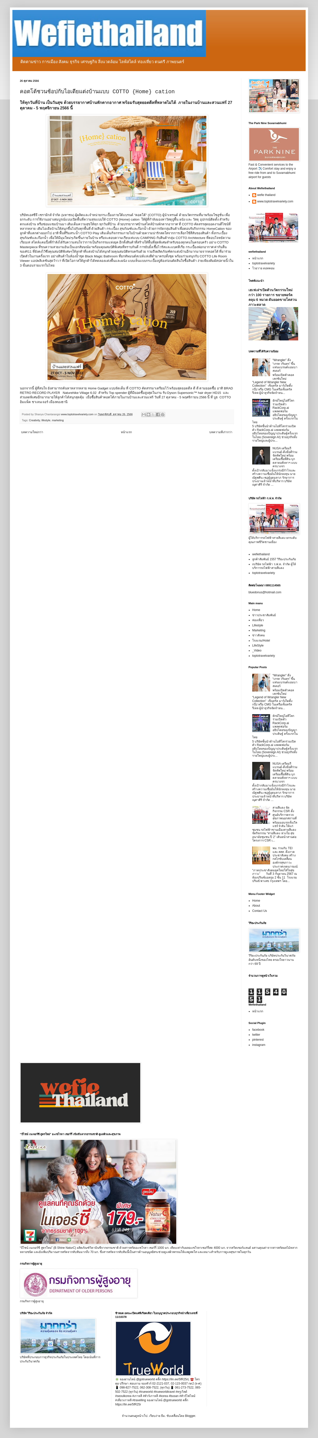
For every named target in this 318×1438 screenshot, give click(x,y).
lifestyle (45, 420)
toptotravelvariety (263, 263)
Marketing (258, 630)
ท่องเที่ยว (258, 620)
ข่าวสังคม (258, 635)
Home (256, 610)
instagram (258, 1045)
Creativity (34, 420)
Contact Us (259, 911)
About (256, 905)
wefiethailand (261, 554)
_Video (256, 650)
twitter (256, 1034)
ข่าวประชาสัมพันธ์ (264, 615)
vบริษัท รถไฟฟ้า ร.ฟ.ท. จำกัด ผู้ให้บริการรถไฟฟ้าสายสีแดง (274, 565)
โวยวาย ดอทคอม (263, 268)
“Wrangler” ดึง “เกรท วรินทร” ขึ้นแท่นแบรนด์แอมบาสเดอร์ (285, 365)
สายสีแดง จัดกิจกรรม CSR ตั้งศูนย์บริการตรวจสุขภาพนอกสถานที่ (285, 813)
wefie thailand (266, 195)
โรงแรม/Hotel (261, 640)
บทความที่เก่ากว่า (220, 432)
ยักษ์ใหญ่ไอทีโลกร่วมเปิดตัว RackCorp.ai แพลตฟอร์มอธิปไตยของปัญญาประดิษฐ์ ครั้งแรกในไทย (275, 411)
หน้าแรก (126, 432)
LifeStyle (258, 645)
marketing (58, 420)
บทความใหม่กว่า (32, 432)
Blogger (190, 1416)
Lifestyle (257, 625)
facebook (258, 1029)
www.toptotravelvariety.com (275, 201)
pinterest (258, 1039)
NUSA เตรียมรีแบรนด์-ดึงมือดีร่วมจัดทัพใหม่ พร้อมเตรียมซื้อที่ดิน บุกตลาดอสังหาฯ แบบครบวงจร (285, 457)
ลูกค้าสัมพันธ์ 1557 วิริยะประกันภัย (274, 559)
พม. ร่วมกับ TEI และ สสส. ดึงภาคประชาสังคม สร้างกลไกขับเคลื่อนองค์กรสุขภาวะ (284, 855)
